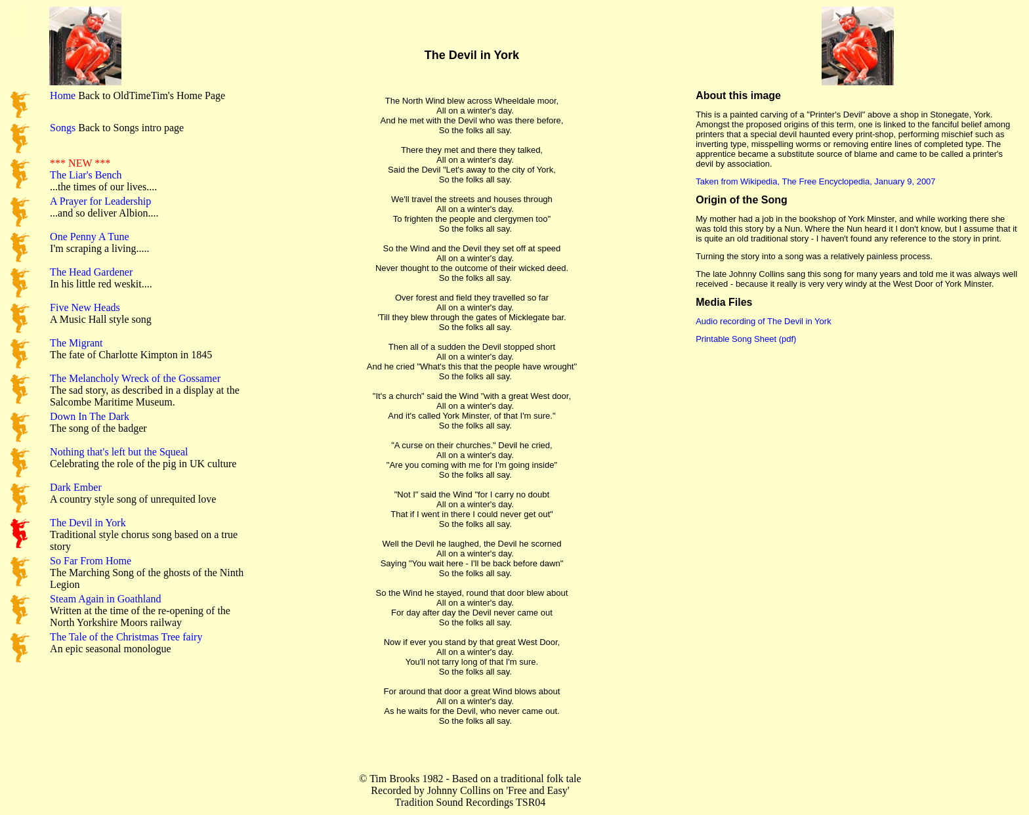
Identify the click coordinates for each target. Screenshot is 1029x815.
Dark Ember (76, 487)
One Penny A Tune (89, 236)
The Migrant (76, 342)
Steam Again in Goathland (105, 598)
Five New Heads (85, 307)
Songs (62, 127)
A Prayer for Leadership (100, 201)
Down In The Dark (89, 416)
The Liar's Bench (86, 174)
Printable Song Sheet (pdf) (746, 339)
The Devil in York (88, 522)
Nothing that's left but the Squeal (119, 451)
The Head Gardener (91, 272)
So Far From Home (90, 560)
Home (62, 95)
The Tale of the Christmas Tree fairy (126, 636)
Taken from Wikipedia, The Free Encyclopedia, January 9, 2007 (815, 181)
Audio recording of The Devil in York (763, 321)
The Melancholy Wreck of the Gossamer (135, 378)
